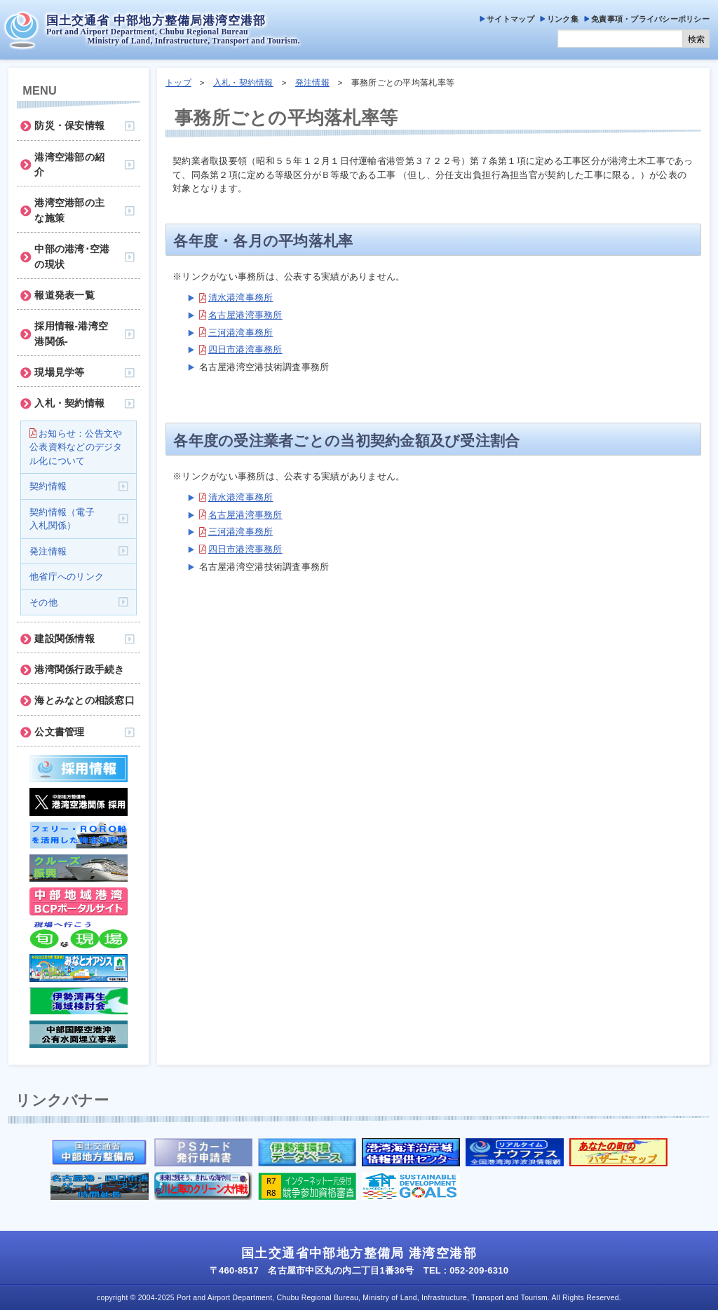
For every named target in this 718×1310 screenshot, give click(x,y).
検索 (696, 39)
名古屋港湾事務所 (245, 315)
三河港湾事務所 (240, 332)
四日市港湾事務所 (245, 349)
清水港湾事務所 (240, 297)
